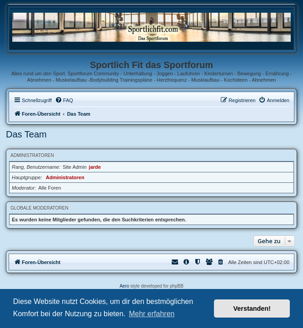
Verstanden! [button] (252, 308)
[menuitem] (64, 100)
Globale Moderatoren (39, 208)
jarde (95, 167)
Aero (124, 286)
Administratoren (32, 155)
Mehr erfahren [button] (152, 314)
